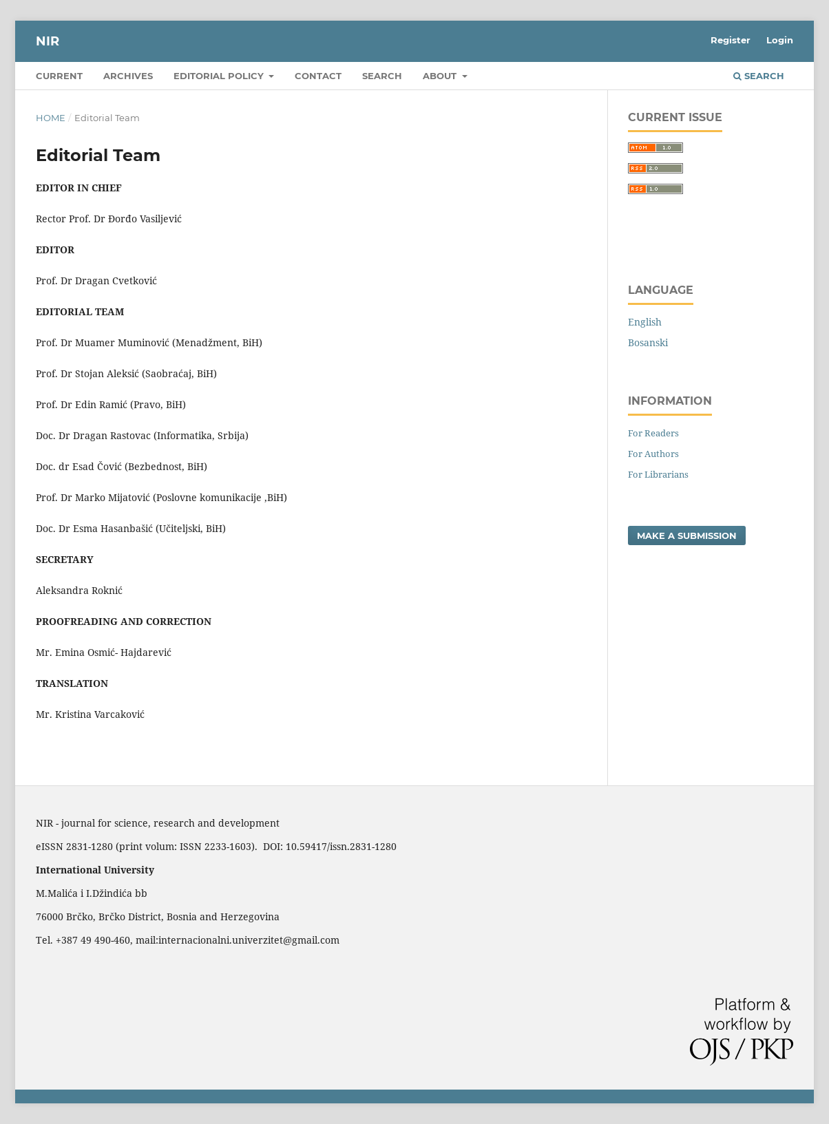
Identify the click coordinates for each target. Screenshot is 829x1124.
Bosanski (648, 342)
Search (382, 75)
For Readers (653, 433)
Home (50, 117)
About (441, 75)
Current (59, 75)
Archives (128, 75)
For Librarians (658, 474)
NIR (47, 41)
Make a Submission (687, 535)
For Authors (653, 453)
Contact (318, 75)
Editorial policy (220, 75)
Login (779, 39)
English (645, 321)
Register (731, 39)
